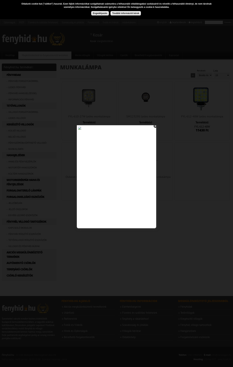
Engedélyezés (100, 13)
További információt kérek (125, 13)
